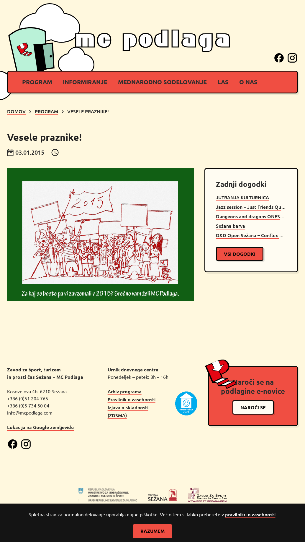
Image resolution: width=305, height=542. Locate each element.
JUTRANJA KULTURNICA (242, 197)
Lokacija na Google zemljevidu (40, 427)
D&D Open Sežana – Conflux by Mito (251, 235)
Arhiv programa (125, 391)
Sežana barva (230, 225)
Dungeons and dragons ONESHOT (251, 216)
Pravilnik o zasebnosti (131, 399)
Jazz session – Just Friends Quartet (251, 206)
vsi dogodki (239, 254)
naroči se (253, 407)
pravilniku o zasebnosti (250, 514)
